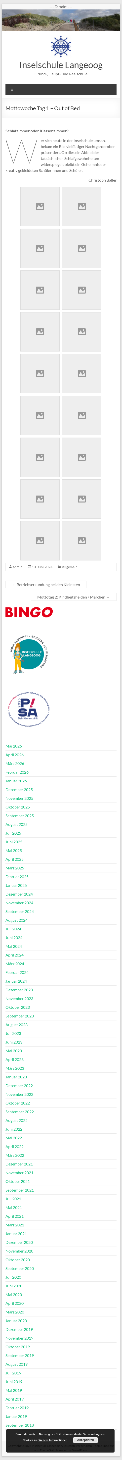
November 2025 (19, 798)
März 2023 (14, 1068)
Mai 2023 (13, 1050)
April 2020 (14, 1303)
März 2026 (14, 763)
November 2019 (19, 1338)
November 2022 (19, 1094)
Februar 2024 (17, 972)
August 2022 (16, 1120)
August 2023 (16, 1024)
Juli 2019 (13, 1372)
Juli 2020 (13, 1277)
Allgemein (70, 567)
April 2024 (14, 955)
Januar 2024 (16, 981)
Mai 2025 (13, 850)
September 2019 (19, 1355)
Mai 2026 (13, 746)
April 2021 (14, 1216)
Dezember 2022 (19, 1085)
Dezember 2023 (19, 989)
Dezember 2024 (19, 894)
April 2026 (14, 754)
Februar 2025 (17, 876)
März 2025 (14, 867)
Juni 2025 (13, 841)
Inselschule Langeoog (61, 64)
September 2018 (19, 1425)
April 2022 (14, 1146)
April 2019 (14, 1399)
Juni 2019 (13, 1381)
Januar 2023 (16, 1076)
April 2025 (14, 859)
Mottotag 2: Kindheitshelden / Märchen (73, 597)
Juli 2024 (13, 928)
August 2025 (16, 824)
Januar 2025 (16, 885)
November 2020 (19, 1251)
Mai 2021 (13, 1207)
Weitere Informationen (53, 1440)
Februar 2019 (17, 1407)
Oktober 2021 (17, 1181)
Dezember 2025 (19, 789)
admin (17, 567)
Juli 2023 (13, 1033)
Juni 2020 (13, 1285)
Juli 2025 (13, 833)
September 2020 (19, 1268)
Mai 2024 (13, 946)
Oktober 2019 (17, 1346)
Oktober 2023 (17, 1007)
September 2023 (19, 1015)
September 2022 (19, 1111)
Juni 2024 (13, 937)
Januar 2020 (16, 1320)
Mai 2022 (13, 1137)
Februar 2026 (17, 772)
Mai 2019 (13, 1390)
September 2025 (19, 815)
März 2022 (14, 1155)
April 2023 (14, 1059)
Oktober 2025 (17, 807)
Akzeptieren (85, 1440)
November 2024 (19, 902)
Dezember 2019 (19, 1329)
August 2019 (16, 1364)
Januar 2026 (16, 780)
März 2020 (14, 1311)
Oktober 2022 (17, 1103)
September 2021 (19, 1190)
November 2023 (19, 998)
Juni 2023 (13, 1042)
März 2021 (14, 1224)
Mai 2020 (13, 1294)
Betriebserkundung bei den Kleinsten (46, 584)
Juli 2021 (13, 1198)
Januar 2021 (16, 1233)
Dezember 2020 (19, 1242)
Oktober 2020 (17, 1259)
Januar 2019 (16, 1416)
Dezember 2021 (19, 1163)
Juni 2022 (13, 1129)
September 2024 (19, 911)
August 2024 (16, 920)
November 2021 (19, 1172)
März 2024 (14, 963)
